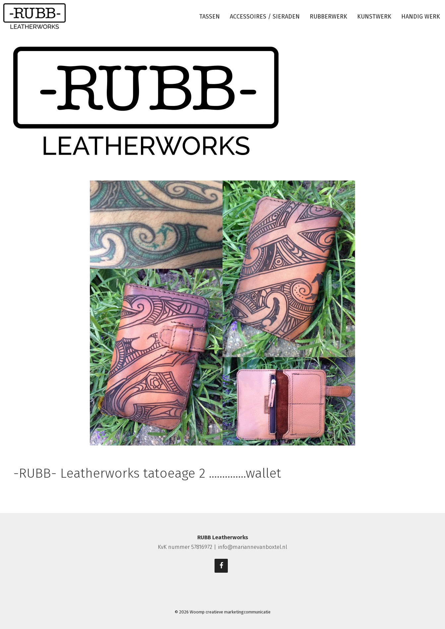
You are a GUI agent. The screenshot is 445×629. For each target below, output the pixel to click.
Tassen (209, 16)
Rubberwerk (328, 16)
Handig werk (420, 16)
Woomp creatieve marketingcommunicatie (230, 611)
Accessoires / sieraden (265, 16)
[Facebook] (221, 566)
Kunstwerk (374, 16)
